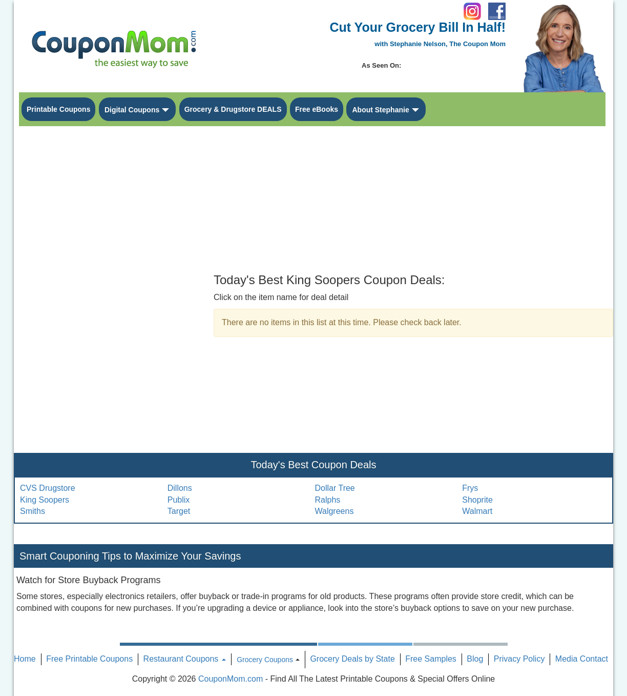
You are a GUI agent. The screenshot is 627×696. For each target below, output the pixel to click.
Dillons (180, 488)
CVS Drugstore (47, 488)
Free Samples (430, 658)
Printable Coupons (58, 109)
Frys (470, 488)
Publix (179, 499)
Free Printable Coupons (89, 658)
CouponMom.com (230, 678)
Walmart (477, 511)
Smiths (32, 511)
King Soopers (44, 499)
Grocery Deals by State (352, 658)
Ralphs (328, 499)
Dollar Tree (335, 488)
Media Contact (581, 658)
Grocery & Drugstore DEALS (233, 109)
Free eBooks (316, 109)
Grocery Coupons (265, 659)
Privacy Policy (519, 658)
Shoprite (477, 499)
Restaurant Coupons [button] (184, 658)
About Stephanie (380, 110)
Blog (475, 658)
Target (179, 511)
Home (25, 658)
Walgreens (334, 511)
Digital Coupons (131, 110)
